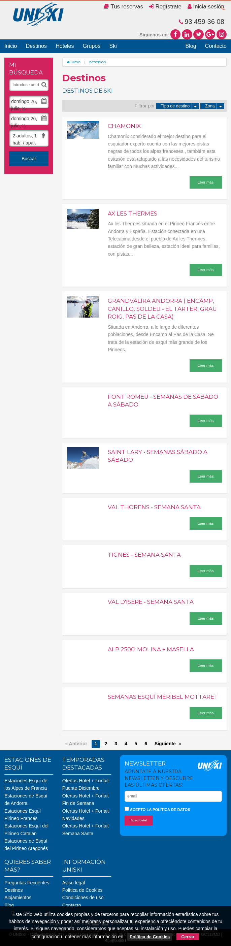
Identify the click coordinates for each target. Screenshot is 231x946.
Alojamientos (17, 897)
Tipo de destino (180, 106)
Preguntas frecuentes (26, 882)
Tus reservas (123, 6)
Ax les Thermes (132, 213)
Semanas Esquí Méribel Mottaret (163, 696)
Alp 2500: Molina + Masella (151, 649)
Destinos (36, 46)
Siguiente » (168, 743)
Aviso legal (73, 882)
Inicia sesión (206, 6)
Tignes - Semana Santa (144, 554)
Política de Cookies (82, 890)
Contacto (216, 46)
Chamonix (124, 126)
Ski (113, 46)
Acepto (157, 809)
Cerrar (187, 936)
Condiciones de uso (83, 897)
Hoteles (65, 46)
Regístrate (165, 6)
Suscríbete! (139, 820)
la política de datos (168, 810)
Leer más (205, 182)
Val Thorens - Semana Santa (154, 507)
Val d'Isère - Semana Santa (151, 601)
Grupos (91, 46)
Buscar (29, 158)
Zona (214, 106)
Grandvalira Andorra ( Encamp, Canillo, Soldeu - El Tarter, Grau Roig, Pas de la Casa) (162, 308)
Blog (191, 46)
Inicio (10, 46)
